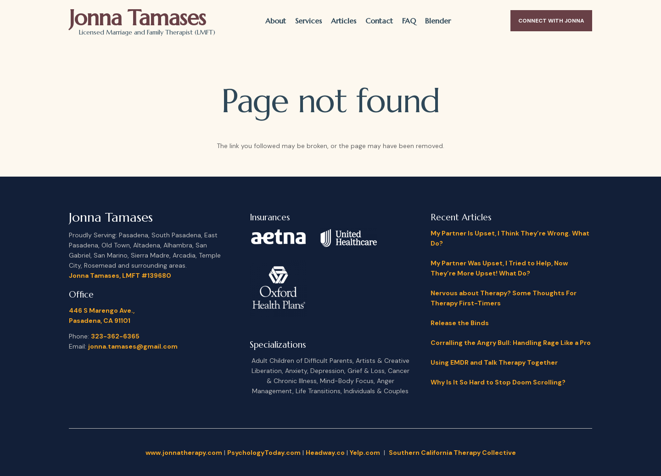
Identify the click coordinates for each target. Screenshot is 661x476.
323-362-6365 (115, 336)
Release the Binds (460, 323)
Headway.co (325, 452)
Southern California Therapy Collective (452, 452)
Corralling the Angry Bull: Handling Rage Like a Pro (511, 342)
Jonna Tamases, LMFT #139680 (120, 275)
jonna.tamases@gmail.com (133, 346)
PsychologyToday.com (264, 452)
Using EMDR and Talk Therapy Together (494, 362)
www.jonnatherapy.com (184, 452)
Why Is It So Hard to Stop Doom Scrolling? (498, 382)
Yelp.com (365, 452)
